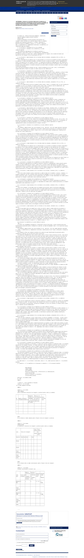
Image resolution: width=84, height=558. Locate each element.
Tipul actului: (53, 28)
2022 (39, 12)
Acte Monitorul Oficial (26, 526)
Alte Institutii (36, 526)
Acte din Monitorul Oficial (21, 555)
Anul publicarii (37, 10)
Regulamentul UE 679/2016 (36, 521)
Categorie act (29, 10)
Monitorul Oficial (20, 526)
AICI (51, 4)
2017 (66, 12)
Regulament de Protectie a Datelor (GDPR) (47, 1)
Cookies (58, 556)
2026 (18, 12)
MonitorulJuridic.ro (43, 556)
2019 (55, 12)
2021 (44, 12)
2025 (23, 12)
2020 (50, 12)
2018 (60, 12)
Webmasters (62, 556)
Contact (66, 556)
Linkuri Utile (48, 556)
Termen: (52, 24)
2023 (34, 12)
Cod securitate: (19, 545)
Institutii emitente (46, 10)
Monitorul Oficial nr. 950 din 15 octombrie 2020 (26, 28)
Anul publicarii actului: (55, 32)
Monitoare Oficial (20, 10)
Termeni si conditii (54, 556)
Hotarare (32, 526)
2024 (29, 12)
